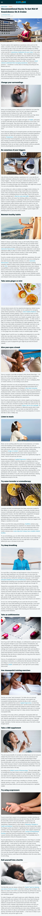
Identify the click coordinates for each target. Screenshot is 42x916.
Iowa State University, (31, 388)
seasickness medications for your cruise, (22, 52)
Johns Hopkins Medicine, (29, 311)
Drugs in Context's (13, 451)
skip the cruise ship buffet (22, 196)
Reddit (31, 120)
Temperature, (9, 137)
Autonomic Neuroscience (8, 249)
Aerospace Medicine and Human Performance (13, 579)
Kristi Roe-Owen (6, 14)
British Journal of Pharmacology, (19, 770)
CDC (6, 266)
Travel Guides (4, 6)
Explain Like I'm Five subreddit (30, 405)
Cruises (10, 6)
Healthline (27, 524)
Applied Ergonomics (20, 459)
